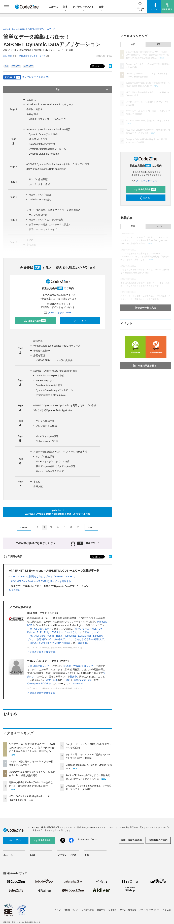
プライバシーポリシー (149, 910)
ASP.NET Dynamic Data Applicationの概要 (48, 129)
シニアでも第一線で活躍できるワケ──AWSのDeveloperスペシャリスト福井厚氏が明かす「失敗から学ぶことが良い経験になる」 (32, 747)
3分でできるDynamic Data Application (46, 169)
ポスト (96, 66)
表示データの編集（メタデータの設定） (57, 466)
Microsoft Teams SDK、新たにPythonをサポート (147, 120)
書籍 (101, 7)
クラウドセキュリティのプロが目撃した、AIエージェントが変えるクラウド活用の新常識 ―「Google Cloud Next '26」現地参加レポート (145, 240)
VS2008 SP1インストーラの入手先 (47, 119)
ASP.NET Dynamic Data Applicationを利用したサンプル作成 (57, 164)
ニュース (53, 6)
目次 (82, 89)
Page (13, 109)
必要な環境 (32, 114)
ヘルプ (58, 910)
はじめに (31, 99)
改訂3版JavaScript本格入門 (51, 639)
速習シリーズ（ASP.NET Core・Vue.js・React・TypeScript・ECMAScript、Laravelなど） (65, 636)
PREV (23, 527)
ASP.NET (28, 66)
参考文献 (38, 486)
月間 (158, 44)
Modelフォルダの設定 (40, 194)
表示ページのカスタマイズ (50, 471)
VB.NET (15, 66)
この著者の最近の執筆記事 (41, 652)
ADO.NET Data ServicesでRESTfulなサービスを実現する (41, 581)
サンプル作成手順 (38, 179)
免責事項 (101, 910)
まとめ (36, 481)
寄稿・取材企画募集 (131, 840)
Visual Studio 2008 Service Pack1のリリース (49, 104)
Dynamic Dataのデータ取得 (43, 134)
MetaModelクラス (38, 139)
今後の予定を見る (145, 365)
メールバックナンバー (58, 312)
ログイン (79, 320)
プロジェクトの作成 (39, 184)
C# (6, 66)
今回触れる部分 (34, 109)
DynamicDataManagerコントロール (47, 149)
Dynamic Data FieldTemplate (44, 153)
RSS (67, 680)
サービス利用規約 (128, 910)
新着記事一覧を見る (145, 307)
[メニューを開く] (6, 6)
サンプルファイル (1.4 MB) (36, 77)
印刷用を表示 (12, 556)
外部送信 (167, 910)
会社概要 (112, 910)
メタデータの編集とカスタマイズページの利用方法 (53, 210)
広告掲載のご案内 (158, 840)
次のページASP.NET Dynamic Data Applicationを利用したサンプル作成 (57, 512)
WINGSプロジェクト (41, 628)
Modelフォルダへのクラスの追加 (46, 219)
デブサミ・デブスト (83, 7)
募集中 (73, 676)
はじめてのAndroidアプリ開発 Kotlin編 (50, 642)
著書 (48, 680)
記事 (65, 7)
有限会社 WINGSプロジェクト (79, 666)
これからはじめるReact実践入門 (87, 639)
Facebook (78, 683)
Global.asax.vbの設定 (40, 199)
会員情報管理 (88, 910)
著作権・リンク (71, 910)
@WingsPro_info (82, 680)
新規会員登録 (35, 320)
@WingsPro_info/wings (39, 683)
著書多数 (82, 642)
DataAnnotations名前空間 (42, 144)
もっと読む (14, 589)
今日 (133, 44)
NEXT (92, 527)
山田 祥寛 (7, 56)
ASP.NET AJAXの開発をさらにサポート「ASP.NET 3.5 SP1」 (43, 576)
